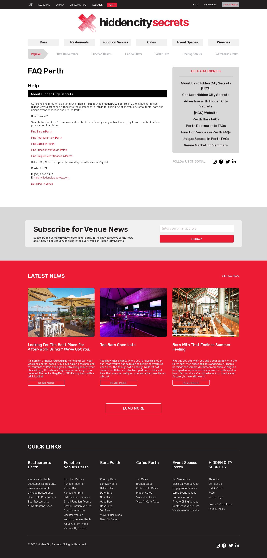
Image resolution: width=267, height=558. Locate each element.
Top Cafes (142, 479)
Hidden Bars (107, 488)
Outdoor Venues (182, 497)
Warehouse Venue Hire (185, 510)
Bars (43, 42)
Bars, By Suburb (109, 519)
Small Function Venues (77, 506)
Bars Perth (110, 462)
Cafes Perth (147, 462)
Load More (133, 408)
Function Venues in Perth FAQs (206, 132)
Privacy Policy (217, 508)
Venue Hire (162, 53)
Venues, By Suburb (75, 528)
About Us (214, 479)
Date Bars (106, 492)
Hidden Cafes (144, 492)
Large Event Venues (184, 492)
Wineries (223, 42)
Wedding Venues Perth (77, 519)
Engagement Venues (184, 488)
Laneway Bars (108, 483)
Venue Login (216, 497)
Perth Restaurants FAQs (206, 126)
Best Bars (106, 506)
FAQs (212, 492)
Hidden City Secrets (220, 464)
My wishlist (210, 4)
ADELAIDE (97, 5)
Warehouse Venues (226, 53)
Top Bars (105, 510)
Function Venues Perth (76, 464)
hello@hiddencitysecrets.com (51, 177)
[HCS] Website (205, 113)
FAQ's (195, 4)
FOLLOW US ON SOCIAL (188, 161)
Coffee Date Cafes (147, 488)
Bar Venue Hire (181, 479)
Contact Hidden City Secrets (205, 95)
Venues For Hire (73, 492)
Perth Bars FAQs (206, 119)
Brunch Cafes (144, 483)
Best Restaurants (67, 53)
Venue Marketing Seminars (206, 145)
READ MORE (46, 383)
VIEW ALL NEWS (230, 276)
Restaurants (79, 42)
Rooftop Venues (192, 53)
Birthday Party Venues (77, 497)
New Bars (106, 497)
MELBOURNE (43, 5)
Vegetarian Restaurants (42, 483)
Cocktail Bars (133, 53)
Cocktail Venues (73, 515)
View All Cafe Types (147, 501)
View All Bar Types (111, 515)
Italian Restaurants (39, 488)
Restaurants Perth (39, 479)
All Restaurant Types (40, 506)
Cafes (151, 42)
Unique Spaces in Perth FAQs (205, 139)
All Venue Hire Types (76, 524)
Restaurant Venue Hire (185, 506)
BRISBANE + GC (78, 5)
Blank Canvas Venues (185, 483)
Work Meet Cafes (146, 497)
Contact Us (215, 483)
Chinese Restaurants (40, 492)
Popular (36, 53)
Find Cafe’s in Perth (43, 143)
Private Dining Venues (185, 501)
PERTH (111, 5)
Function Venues (115, 42)
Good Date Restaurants (42, 497)
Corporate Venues (74, 510)
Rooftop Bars (108, 479)
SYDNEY (60, 5)
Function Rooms (101, 53)
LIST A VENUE (230, 4)
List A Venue (216, 488)
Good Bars (106, 501)
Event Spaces (187, 42)
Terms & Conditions (220, 504)
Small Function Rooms (77, 501)
